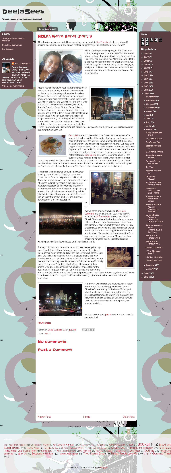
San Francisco (103, 42)
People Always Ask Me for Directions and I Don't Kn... (154, 228)
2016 (146, 90)
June (148, 118)
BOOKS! (144, 444)
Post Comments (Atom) (92, 427)
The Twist (150, 167)
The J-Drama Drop (93, 453)
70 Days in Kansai (63, 445)
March (149, 129)
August (149, 111)
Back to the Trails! (154, 152)
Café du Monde (103, 217)
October (150, 104)
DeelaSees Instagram (12, 45)
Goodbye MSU (118, 448)
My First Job (85, 451)
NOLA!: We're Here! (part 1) (153, 242)
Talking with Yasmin (68, 454)
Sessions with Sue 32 (153, 171)
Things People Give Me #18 (154, 156)
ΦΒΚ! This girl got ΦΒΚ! (154, 133)
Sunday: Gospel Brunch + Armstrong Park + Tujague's (154, 218)
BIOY (131, 445)
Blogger (104, 467)
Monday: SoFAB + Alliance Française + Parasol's (153, 208)
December (150, 96)
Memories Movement (66, 451)
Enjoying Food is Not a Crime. (153, 162)
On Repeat (135, 451)
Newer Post (44, 417)
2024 (146, 61)
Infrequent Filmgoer (141, 448)
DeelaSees (23, 11)
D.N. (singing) (7, 49)
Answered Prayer (87, 445)
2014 (146, 273)
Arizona (101, 445)
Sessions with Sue (42, 453)
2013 (146, 277)
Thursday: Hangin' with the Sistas (154, 183)
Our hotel (73, 135)
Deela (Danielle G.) (22, 63)
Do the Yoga (33, 448)
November (151, 100)
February (150, 265)
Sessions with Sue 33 (153, 147)
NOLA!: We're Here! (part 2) (153, 236)
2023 (146, 64)
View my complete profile (13, 86)
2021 (146, 72)
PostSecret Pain (153, 142)
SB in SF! (22, 454)
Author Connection (117, 445)
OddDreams (121, 451)
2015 (146, 93)
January (150, 269)
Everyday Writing (51, 448)
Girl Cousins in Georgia (98, 448)
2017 (146, 86)
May (148, 122)
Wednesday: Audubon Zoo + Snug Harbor (153, 190)
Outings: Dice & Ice (154, 260)
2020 (146, 75)
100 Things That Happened (16, 445)
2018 (146, 82)
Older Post (129, 417)
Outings (149, 451)
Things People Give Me (124, 453)
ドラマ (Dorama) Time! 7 (153, 252)
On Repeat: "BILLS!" (151, 177)
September (151, 107)
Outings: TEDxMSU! (154, 247)
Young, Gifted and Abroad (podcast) (13, 39)
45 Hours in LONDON (40, 445)
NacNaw (99, 451)
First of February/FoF (72, 448)
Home (86, 417)
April (148, 126)
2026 (146, 53)
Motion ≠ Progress (154, 257)
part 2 (108, 315)
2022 (146, 68)
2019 (146, 79)
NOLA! (48, 334)
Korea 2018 (46, 451)
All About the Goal (154, 138)
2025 (146, 57)
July (148, 115)
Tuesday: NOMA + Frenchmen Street (153, 198)
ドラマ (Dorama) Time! (157, 453)
